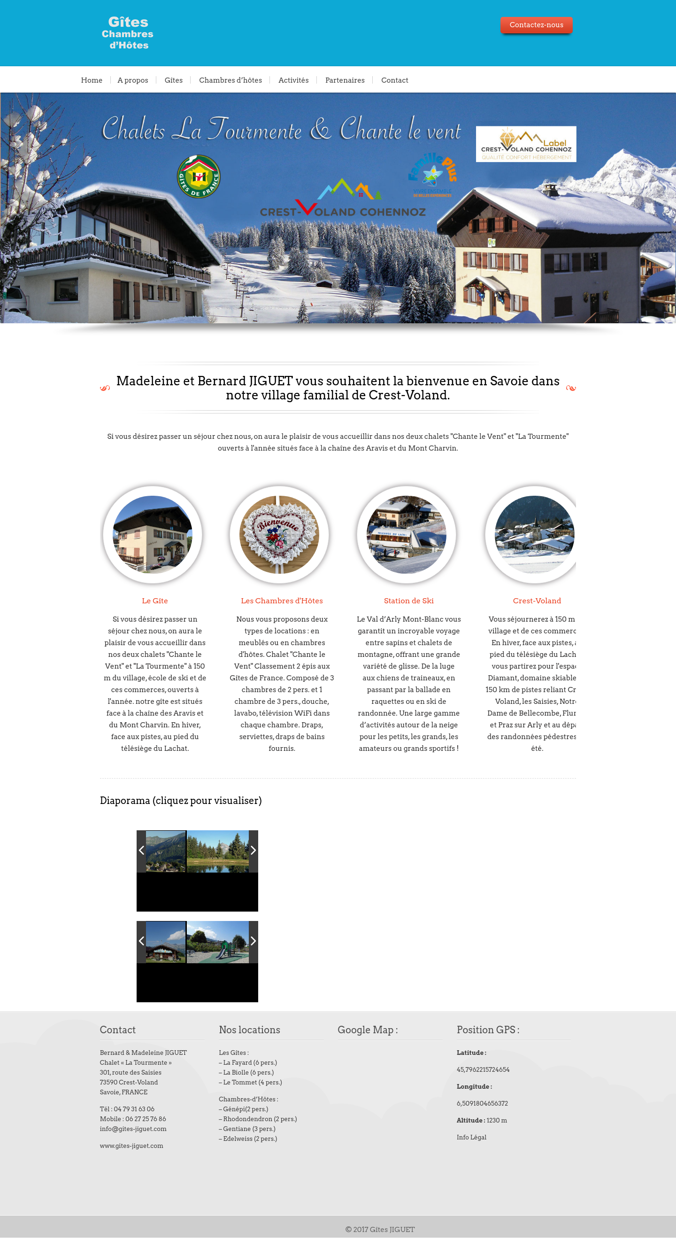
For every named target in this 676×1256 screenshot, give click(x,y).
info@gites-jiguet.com (112, 1147)
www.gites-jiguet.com (110, 1164)
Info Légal (481, 1155)
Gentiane (226, 1147)
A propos (133, 80)
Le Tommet (229, 1100)
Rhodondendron (236, 1137)
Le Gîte (134, 600)
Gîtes (174, 80)
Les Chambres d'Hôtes (271, 600)
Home (92, 80)
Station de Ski (408, 600)
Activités (293, 80)
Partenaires (345, 80)
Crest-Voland (546, 600)
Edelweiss (227, 1157)
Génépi (223, 1127)
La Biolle (225, 1090)
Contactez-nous (557, 25)
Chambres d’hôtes (231, 80)
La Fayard (226, 1080)
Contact (394, 80)
